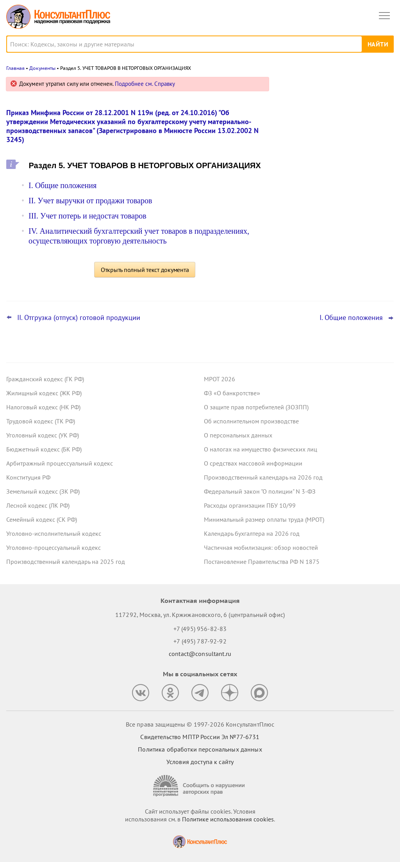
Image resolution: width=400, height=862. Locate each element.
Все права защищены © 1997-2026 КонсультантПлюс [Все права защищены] (200, 724)
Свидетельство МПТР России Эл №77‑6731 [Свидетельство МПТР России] (199, 737)
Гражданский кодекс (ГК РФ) (45, 379)
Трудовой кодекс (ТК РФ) (40, 421)
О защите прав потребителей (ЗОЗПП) (256, 407)
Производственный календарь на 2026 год (263, 477)
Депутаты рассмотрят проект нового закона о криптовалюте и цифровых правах (332, 164)
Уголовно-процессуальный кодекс (53, 547)
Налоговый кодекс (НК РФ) (43, 407)
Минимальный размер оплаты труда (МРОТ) (264, 519)
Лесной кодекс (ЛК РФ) (38, 505)
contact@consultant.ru (200, 654)
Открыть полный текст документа (145, 270)
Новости (312, 87)
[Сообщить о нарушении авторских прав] (200, 785)
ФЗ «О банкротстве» (232, 393)
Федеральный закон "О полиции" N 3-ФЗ (260, 491)
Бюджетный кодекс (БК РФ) (44, 449)
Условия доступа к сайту (200, 762)
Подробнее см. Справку (145, 83)
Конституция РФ (28, 477)
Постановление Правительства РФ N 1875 (262, 561)
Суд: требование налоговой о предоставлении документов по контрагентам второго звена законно (333, 122)
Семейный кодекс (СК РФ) (41, 519)
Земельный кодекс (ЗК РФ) (43, 491)
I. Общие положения (62, 185)
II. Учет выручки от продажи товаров (90, 200)
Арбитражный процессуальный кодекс (59, 463)
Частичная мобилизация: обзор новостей (261, 547)
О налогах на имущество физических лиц (260, 449)
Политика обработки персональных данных (200, 749)
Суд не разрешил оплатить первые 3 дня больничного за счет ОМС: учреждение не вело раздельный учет (335, 249)
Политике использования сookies (228, 819)
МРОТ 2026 (219, 379)
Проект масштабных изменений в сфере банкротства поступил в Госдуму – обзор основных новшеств (335, 207)
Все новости (301, 274)
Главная (15, 68)
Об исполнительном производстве (251, 421)
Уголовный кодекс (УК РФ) (42, 435)
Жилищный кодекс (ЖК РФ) (44, 393)
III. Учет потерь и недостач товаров (87, 216)
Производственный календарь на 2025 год (65, 561)
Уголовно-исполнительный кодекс (53, 533)
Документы (42, 68)
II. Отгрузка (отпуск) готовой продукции (78, 317)
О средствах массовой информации (253, 463)
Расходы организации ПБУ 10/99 (250, 505)
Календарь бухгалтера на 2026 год (252, 533)
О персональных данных (238, 435)
